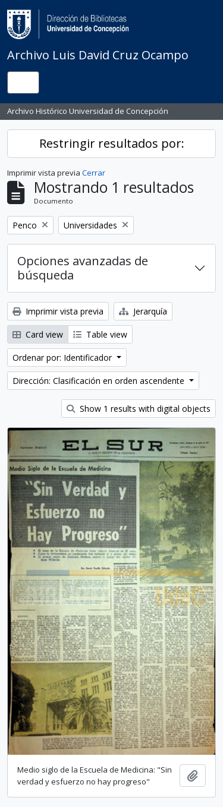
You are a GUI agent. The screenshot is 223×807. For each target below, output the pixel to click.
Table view (100, 334)
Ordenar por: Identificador (63, 357)
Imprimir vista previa (57, 311)
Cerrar (93, 172)
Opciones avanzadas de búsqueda (82, 268)
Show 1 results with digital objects (139, 408)
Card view (37, 334)
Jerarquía (143, 311)
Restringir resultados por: (111, 143)
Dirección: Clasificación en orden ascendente (99, 380)
